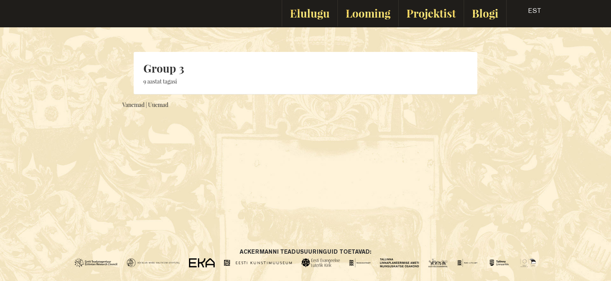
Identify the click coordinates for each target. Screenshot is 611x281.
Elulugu (310, 13)
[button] (527, 13)
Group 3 (163, 68)
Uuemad (158, 104)
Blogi (485, 13)
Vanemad (133, 104)
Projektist (431, 13)
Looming (368, 13)
